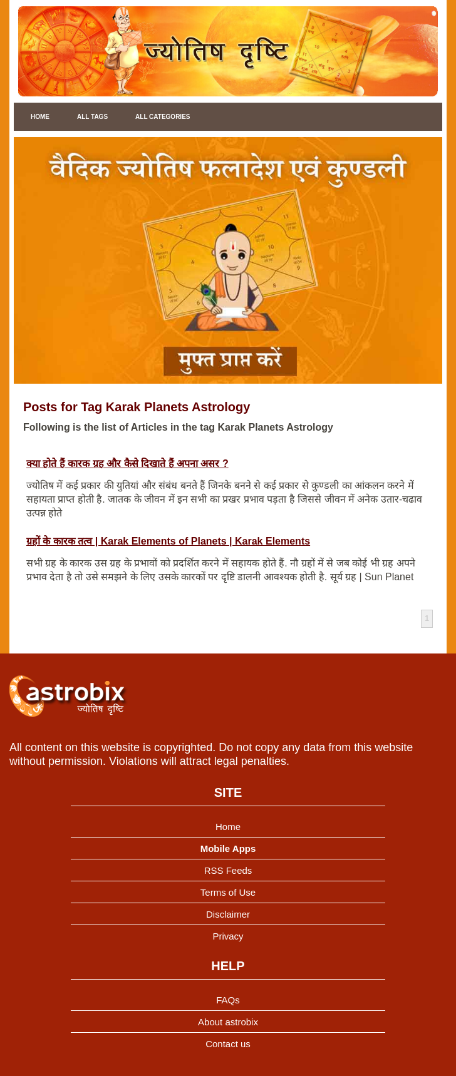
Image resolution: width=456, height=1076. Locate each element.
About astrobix (228, 1022)
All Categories (162, 116)
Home (40, 116)
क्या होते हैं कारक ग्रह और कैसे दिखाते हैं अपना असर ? (127, 463)
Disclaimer (228, 914)
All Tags (92, 116)
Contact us (228, 1043)
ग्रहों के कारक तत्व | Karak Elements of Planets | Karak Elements (168, 541)
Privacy (227, 936)
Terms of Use (228, 892)
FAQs (228, 1000)
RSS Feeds (228, 870)
